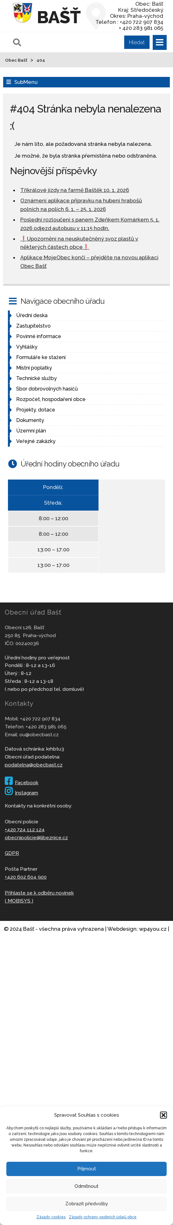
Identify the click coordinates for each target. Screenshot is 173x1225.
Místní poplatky (34, 368)
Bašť (58, 17)
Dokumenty (30, 420)
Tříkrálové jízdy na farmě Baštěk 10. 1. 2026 (74, 190)
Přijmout (86, 1169)
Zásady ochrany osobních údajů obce (103, 1217)
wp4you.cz (153, 929)
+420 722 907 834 (40, 719)
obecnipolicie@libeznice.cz (36, 837)
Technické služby (36, 378)
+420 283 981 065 (46, 727)
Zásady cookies (51, 1217)
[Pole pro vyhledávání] (80, 42)
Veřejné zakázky (35, 441)
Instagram (21, 793)
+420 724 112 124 (25, 830)
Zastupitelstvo (33, 326)
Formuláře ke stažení (41, 357)
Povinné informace (38, 336)
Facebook (21, 782)
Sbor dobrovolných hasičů (47, 389)
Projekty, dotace (35, 410)
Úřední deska (32, 315)
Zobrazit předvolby (86, 1204)
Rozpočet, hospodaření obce (51, 399)
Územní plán (31, 431)
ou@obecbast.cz (39, 735)
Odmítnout (86, 1186)
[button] (163, 1115)
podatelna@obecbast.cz (33, 765)
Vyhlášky (26, 347)
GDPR (12, 853)
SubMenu (25, 82)
